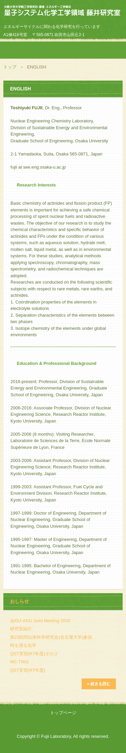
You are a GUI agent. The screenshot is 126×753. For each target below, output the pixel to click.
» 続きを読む (99, 684)
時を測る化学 (23, 645)
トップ (9, 66)
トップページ (63, 712)
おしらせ (19, 601)
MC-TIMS (19, 661)
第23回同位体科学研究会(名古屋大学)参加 (51, 637)
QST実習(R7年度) (27, 670)
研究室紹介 (21, 628)
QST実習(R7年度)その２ (34, 653)
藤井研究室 (63, 11)
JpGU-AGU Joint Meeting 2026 (40, 620)
